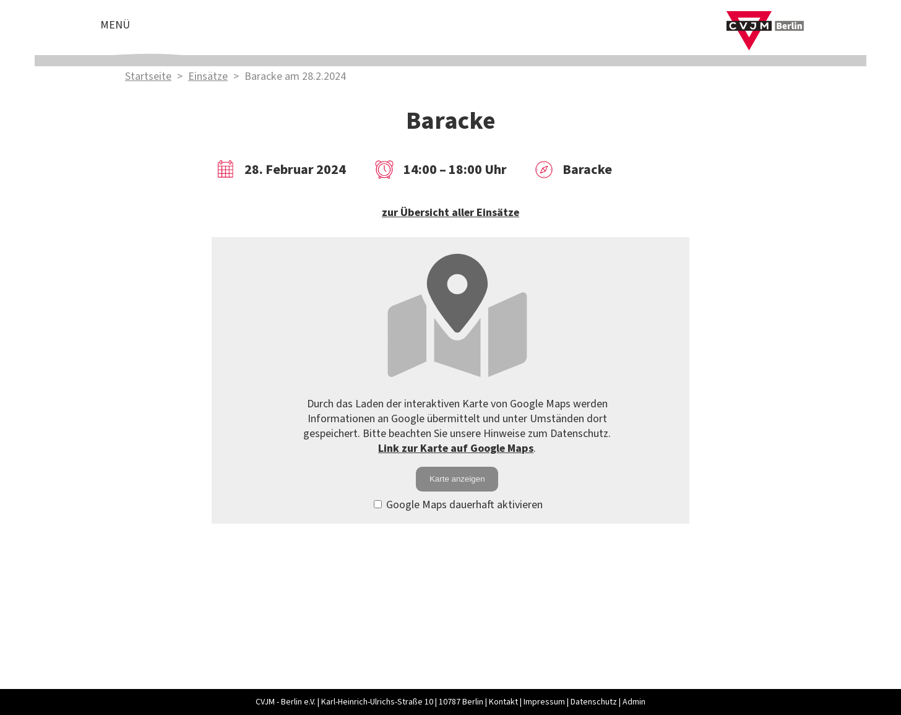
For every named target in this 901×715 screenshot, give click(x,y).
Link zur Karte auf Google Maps (455, 448)
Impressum (544, 702)
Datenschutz (594, 702)
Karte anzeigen (457, 478)
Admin (634, 702)
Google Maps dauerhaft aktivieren (458, 505)
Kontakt (503, 702)
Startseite (148, 76)
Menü (115, 25)
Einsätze (208, 76)
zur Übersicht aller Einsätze (450, 212)
